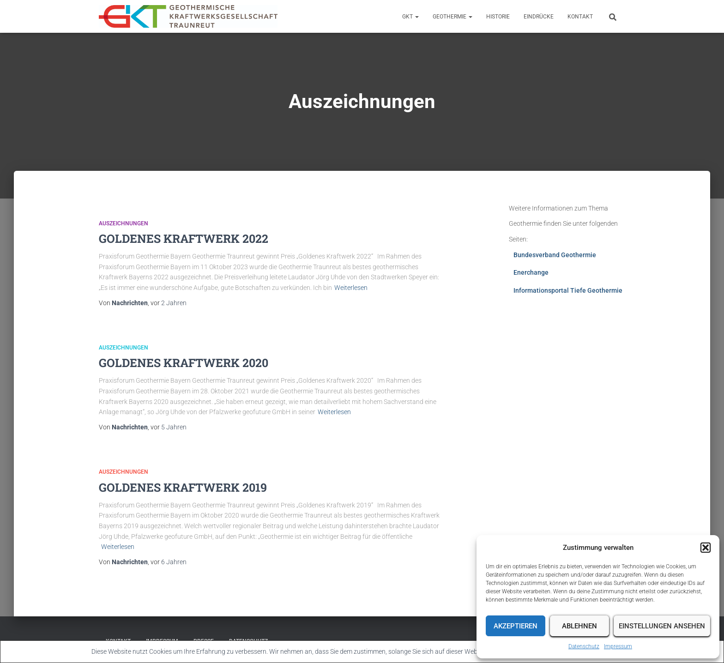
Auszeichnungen (123, 223)
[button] (705, 547)
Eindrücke (539, 16)
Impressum (618, 646)
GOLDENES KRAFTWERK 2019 (183, 487)
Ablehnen (579, 626)
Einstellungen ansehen (662, 626)
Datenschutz (583, 646)
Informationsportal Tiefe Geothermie (567, 290)
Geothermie (452, 16)
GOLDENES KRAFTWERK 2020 (183, 362)
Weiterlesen (351, 287)
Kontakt (580, 16)
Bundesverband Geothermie (554, 255)
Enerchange (531, 272)
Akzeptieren (515, 626)
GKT (410, 16)
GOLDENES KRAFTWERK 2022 (183, 238)
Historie (498, 16)
